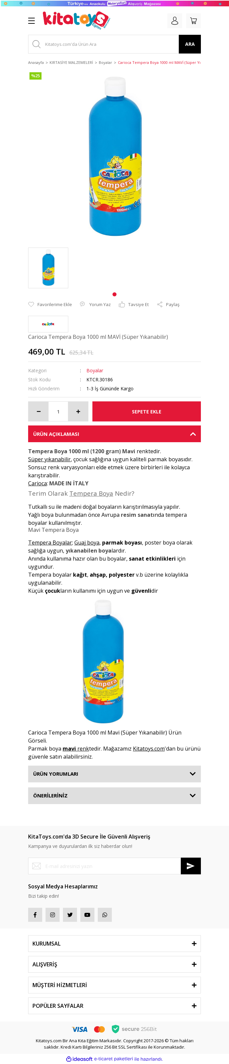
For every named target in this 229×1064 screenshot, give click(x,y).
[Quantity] (58, 411)
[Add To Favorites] (50, 304)
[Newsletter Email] (114, 866)
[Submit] (191, 866)
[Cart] (193, 20)
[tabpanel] (48, 268)
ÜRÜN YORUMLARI (55, 773)
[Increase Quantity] (78, 411)
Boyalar (94, 370)
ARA (190, 44)
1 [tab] (114, 294)
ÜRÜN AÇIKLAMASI (56, 433)
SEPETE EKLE (146, 411)
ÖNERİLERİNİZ (50, 795)
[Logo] (76, 20)
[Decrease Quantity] (38, 411)
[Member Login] (174, 20)
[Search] (114, 44)
